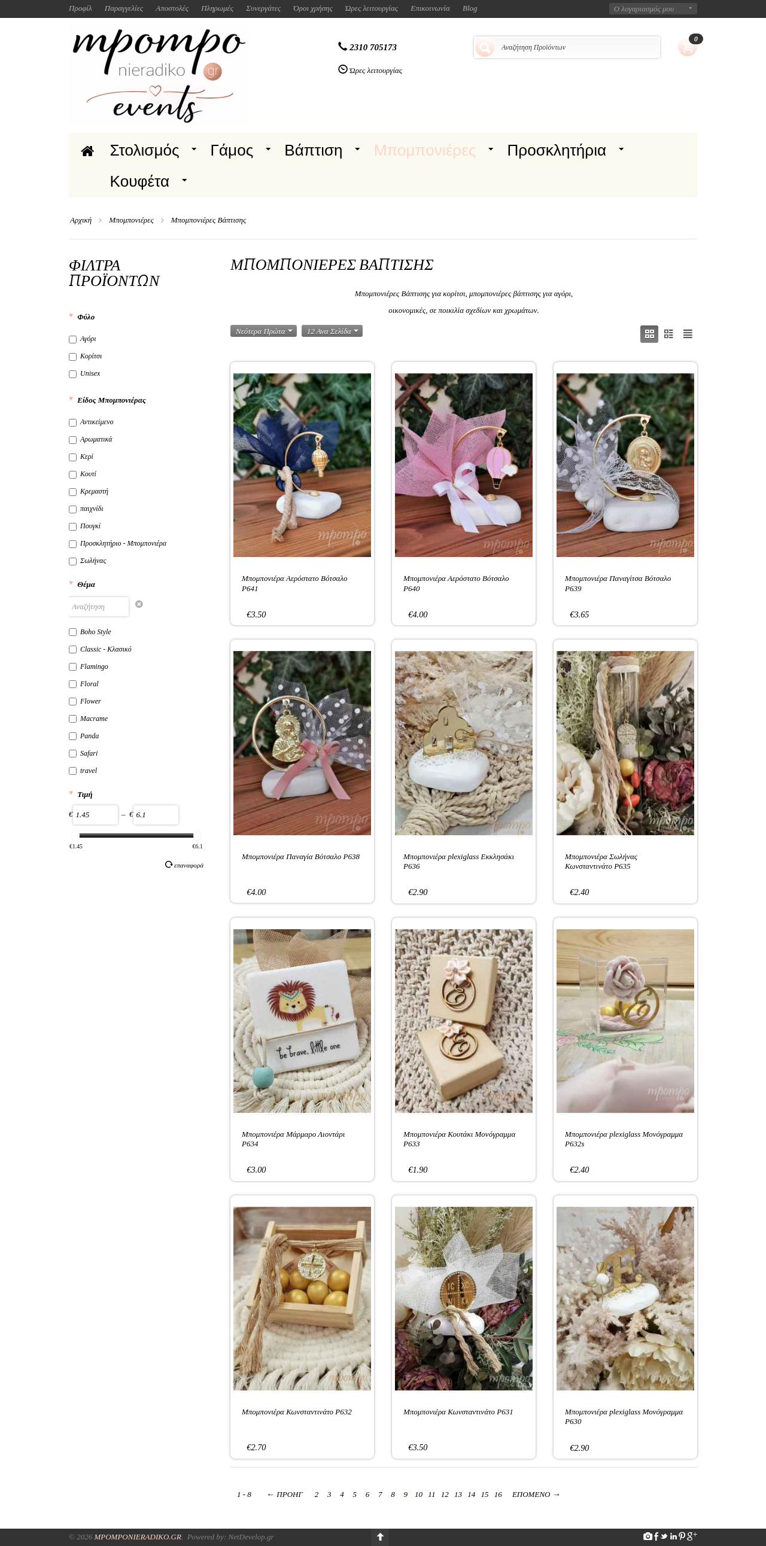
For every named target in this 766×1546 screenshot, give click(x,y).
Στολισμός (145, 150)
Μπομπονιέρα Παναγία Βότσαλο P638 (301, 856)
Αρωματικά (91, 439)
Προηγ (284, 1494)
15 (484, 1494)
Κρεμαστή (88, 491)
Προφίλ (80, 8)
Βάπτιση (313, 150)
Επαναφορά (184, 864)
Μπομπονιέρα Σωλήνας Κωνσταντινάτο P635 (601, 861)
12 (445, 1494)
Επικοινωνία (430, 8)
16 (498, 1494)
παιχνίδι (86, 508)
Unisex (84, 373)
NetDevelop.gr (250, 1536)
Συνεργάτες (263, 8)
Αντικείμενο (91, 422)
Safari (83, 753)
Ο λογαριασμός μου (644, 8)
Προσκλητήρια (556, 150)
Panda (84, 736)
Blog (470, 8)
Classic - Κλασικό (100, 649)
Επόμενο (536, 1494)
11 (431, 1494)
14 (471, 1494)
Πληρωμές (217, 8)
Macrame (88, 718)
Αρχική (81, 219)
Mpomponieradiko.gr (137, 1536)
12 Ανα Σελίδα (332, 331)
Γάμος (232, 150)
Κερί (81, 456)
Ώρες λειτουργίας (371, 8)
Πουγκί (85, 526)
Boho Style (90, 632)
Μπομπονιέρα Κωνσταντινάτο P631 (458, 1411)
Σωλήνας (87, 560)
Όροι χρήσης (313, 8)
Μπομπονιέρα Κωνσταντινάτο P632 (297, 1411)
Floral (84, 684)
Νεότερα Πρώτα (264, 331)
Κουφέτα (140, 181)
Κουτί (82, 474)
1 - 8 (244, 1494)
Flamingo (88, 666)
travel (83, 770)
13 (458, 1494)
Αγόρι (82, 338)
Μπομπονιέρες (425, 150)
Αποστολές (172, 8)
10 (418, 1494)
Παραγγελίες (124, 8)
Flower (85, 701)
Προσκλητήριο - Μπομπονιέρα (117, 543)
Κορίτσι (85, 356)
